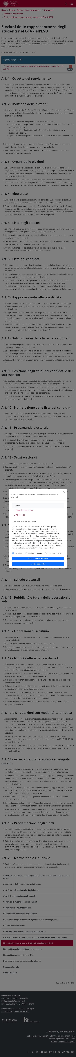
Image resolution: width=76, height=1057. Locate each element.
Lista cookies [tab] (19, 515)
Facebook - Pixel (54, 553)
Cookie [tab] (17, 505)
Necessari (19, 553)
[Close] (64, 492)
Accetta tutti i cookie (38, 564)
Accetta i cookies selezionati (38, 558)
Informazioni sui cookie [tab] (23, 510)
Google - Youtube (35, 553)
